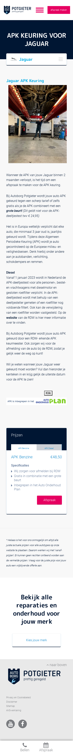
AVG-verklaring (13, 710)
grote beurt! (14, 211)
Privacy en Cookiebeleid (18, 697)
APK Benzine (23, 448)
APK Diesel (49, 448)
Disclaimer (11, 701)
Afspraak (49, 500)
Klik (48, 393)
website (11, 318)
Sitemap (10, 706)
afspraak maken (59, 10)
